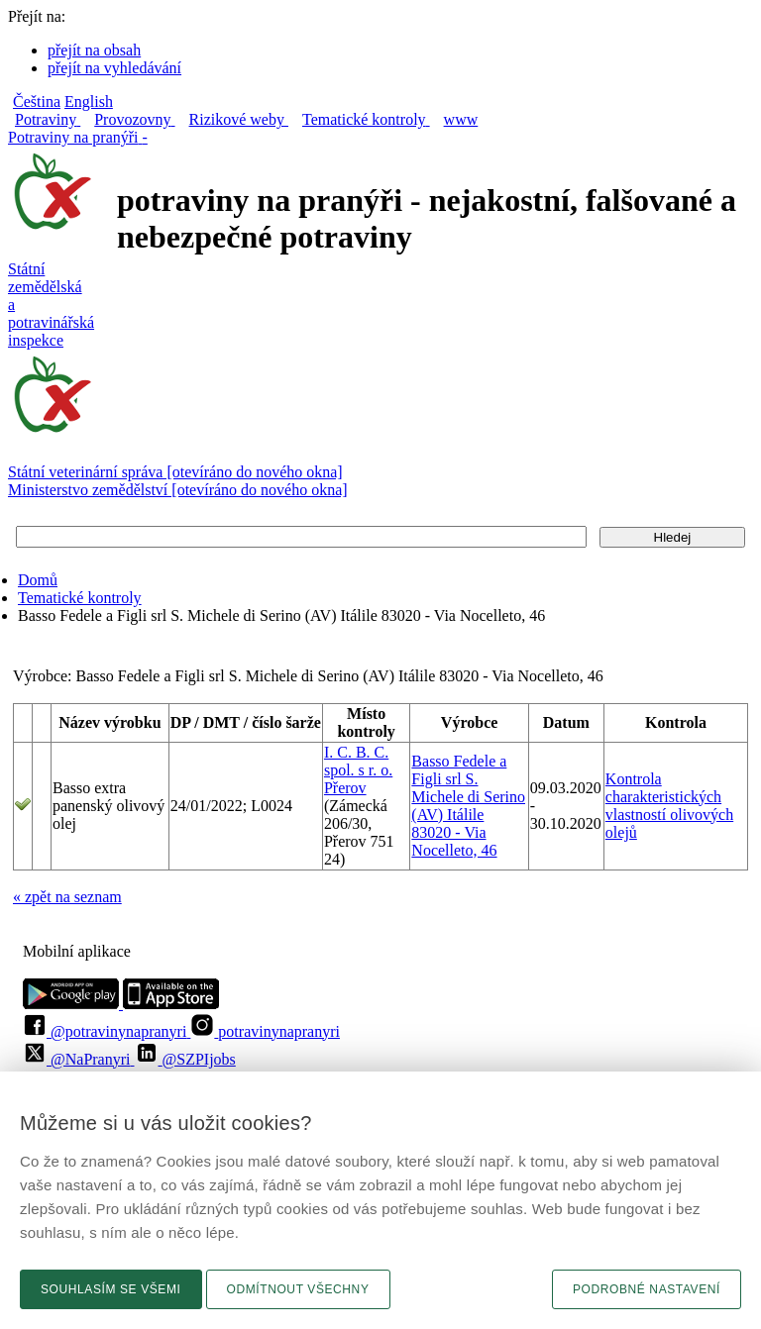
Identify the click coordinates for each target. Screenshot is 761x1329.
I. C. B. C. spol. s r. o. (358, 761)
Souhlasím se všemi (111, 1289)
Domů (37, 579)
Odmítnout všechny (298, 1289)
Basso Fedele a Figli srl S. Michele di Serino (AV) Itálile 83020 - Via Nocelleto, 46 (468, 806)
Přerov (345, 787)
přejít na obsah (94, 50)
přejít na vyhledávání (114, 67)
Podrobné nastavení (646, 1289)
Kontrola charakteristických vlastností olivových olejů (669, 805)
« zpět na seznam (67, 896)
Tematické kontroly (80, 597)
